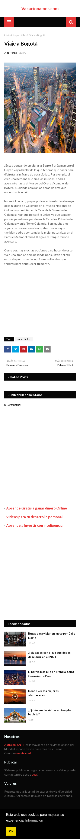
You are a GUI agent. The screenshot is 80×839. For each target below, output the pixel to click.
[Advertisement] (40, 574)
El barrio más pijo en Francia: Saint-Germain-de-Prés (51, 674)
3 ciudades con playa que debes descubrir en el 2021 (49, 655)
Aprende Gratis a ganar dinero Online (36, 508)
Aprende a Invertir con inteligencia (34, 525)
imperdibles (20, 35)
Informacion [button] (34, 820)
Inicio (7, 35)
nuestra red (23, 753)
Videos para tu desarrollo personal (34, 517)
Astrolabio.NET (14, 744)
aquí (34, 774)
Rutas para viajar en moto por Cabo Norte (51, 635)
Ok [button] (11, 831)
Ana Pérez (10, 52)
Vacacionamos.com (40, 8)
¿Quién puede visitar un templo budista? (49, 712)
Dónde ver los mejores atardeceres (43, 693)
